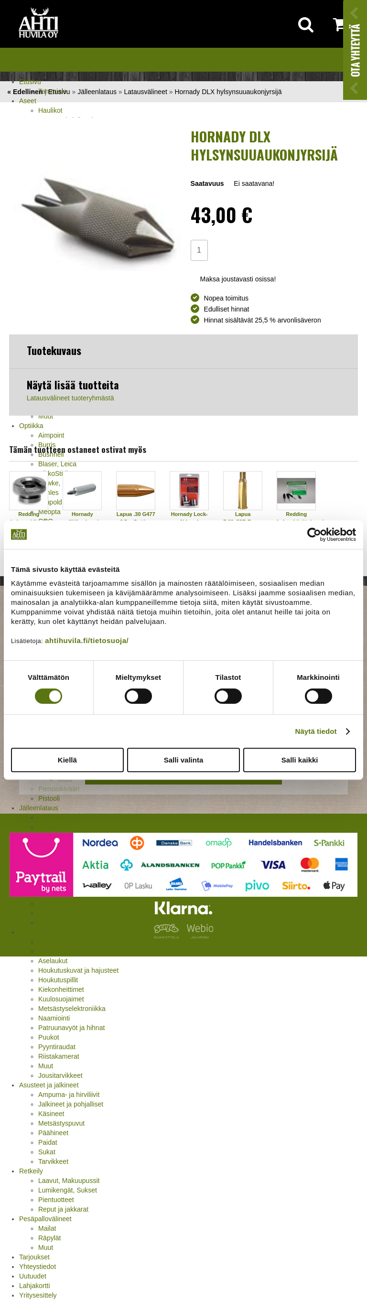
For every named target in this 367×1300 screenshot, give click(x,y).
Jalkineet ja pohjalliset (70, 1104)
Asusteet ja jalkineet (49, 1085)
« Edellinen (25, 92)
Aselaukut (52, 961)
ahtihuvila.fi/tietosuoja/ (87, 640)
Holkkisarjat (55, 817)
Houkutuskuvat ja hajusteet (78, 970)
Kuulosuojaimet (61, 999)
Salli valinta (184, 760)
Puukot (48, 1037)
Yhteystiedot (37, 1266)
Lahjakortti (34, 1285)
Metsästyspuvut (61, 1123)
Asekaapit (52, 951)
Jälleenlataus (97, 92)
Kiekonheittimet (61, 989)
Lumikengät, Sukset (67, 1190)
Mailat (47, 1228)
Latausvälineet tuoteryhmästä (70, 398)
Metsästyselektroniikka (72, 1008)
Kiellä (67, 760)
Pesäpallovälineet (45, 1219)
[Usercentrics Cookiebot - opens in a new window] (314, 534)
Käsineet (51, 1113)
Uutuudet (32, 1276)
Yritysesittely (38, 1295)
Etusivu (30, 82)
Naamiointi (54, 1018)
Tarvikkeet (53, 1161)
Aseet (27, 101)
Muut (45, 1066)
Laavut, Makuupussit (68, 1180)
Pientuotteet (56, 1199)
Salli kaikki (299, 760)
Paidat (47, 1142)
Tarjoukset (34, 1257)
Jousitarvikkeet (60, 1075)
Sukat (46, 1152)
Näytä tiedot (316, 731)
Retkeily (31, 1171)
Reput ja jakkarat (63, 1209)
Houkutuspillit (58, 980)
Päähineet (53, 1133)
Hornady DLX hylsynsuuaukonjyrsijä (227, 92)
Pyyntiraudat (57, 1047)
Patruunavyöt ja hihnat (71, 1027)
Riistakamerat (58, 1056)
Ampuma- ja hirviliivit (68, 1094)
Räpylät (49, 1238)
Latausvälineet (145, 92)
